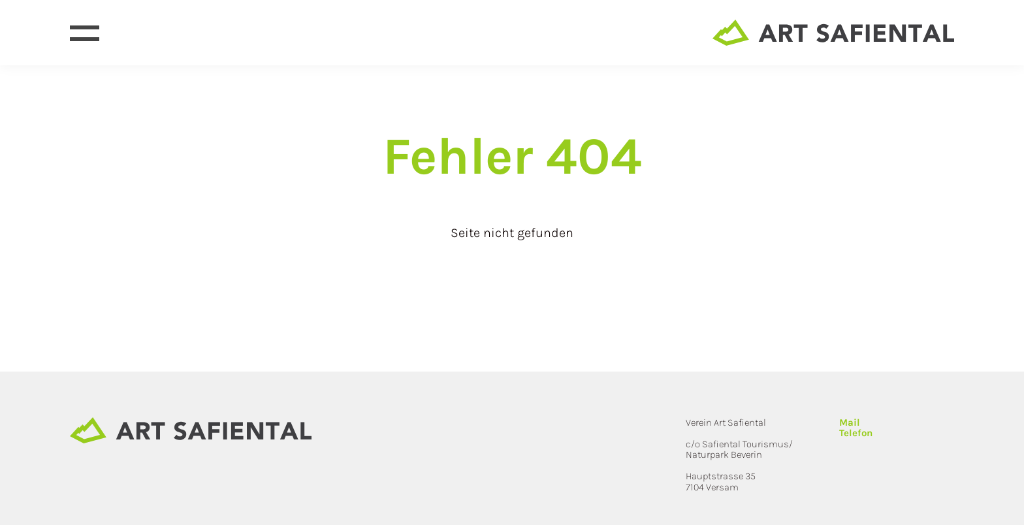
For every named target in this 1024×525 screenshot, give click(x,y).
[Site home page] (833, 33)
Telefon (855, 433)
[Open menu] (84, 33)
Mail (849, 422)
